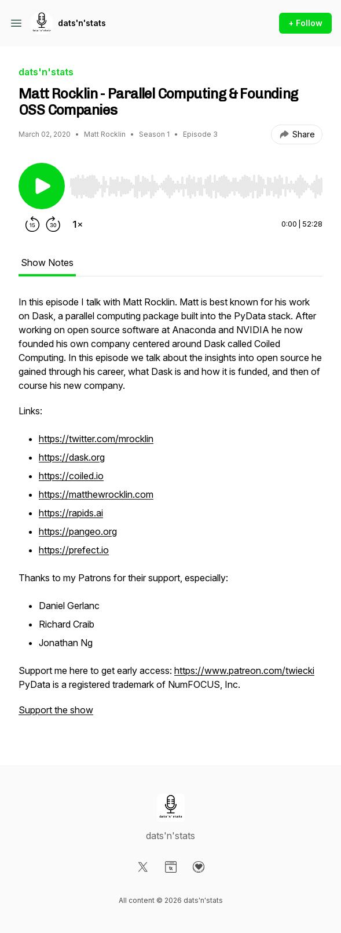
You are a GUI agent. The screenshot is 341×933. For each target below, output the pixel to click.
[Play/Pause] (42, 186)
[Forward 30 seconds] (53, 224)
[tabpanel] (170, 511)
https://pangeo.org (78, 531)
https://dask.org (72, 457)
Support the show (56, 710)
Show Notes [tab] (47, 262)
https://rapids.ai (71, 513)
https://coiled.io (71, 476)
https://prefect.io (74, 550)
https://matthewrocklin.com (96, 494)
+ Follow (305, 23)
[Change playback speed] (77, 224)
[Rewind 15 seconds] (32, 224)
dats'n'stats (82, 23)
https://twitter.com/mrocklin (96, 438)
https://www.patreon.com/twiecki (244, 670)
